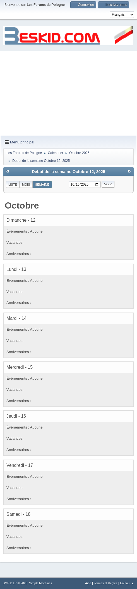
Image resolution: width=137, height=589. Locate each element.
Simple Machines (40, 583)
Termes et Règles (105, 583)
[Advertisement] (68, 94)
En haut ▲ (127, 583)
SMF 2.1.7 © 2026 (15, 583)
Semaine (42, 184)
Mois (26, 184)
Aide (88, 583)
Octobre (22, 205)
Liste (12, 184)
